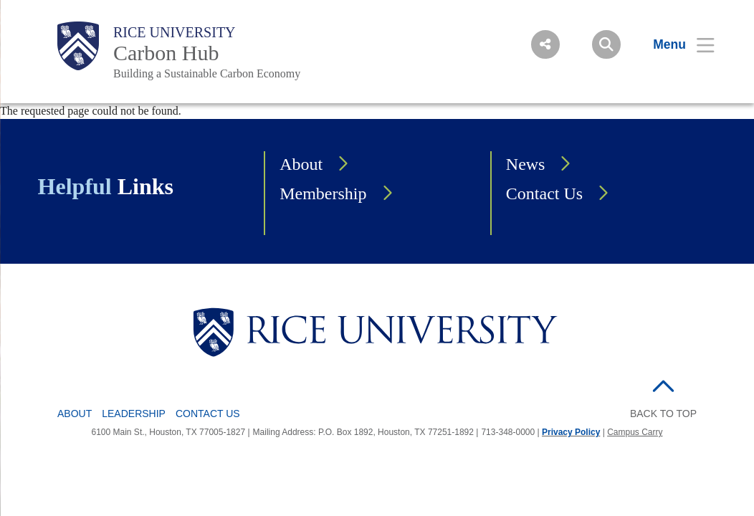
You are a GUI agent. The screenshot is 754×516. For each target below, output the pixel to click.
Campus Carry (634, 432)
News (525, 164)
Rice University (174, 32)
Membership (323, 193)
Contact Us (544, 193)
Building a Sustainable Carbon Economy (206, 73)
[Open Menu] (675, 44)
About (301, 164)
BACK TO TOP (663, 413)
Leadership (134, 413)
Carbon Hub (166, 52)
